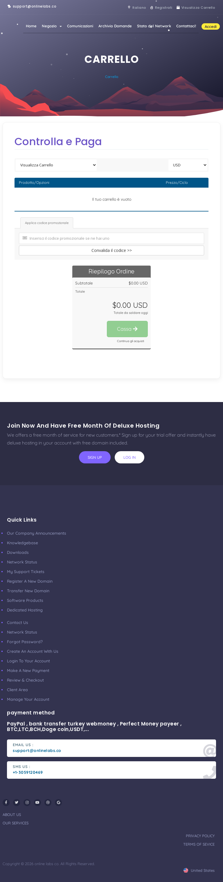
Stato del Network (154, 26)
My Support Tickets (25, 571)
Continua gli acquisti (130, 341)
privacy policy (200, 835)
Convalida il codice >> (111, 250)
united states (199, 870)
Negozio (52, 26)
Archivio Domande (115, 26)
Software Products (25, 600)
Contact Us (17, 622)
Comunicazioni (80, 26)
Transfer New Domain (28, 590)
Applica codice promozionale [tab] (47, 223)
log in (129, 457)
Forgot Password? (25, 641)
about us (12, 814)
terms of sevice (199, 844)
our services (15, 823)
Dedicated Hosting (25, 610)
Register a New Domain (30, 581)
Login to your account (28, 661)
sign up (95, 457)
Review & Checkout (25, 680)
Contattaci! (186, 26)
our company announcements (36, 533)
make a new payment (28, 670)
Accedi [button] (211, 26)
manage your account (28, 699)
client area (17, 689)
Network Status (22, 562)
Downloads (18, 552)
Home (31, 26)
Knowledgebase (22, 542)
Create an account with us (32, 651)
